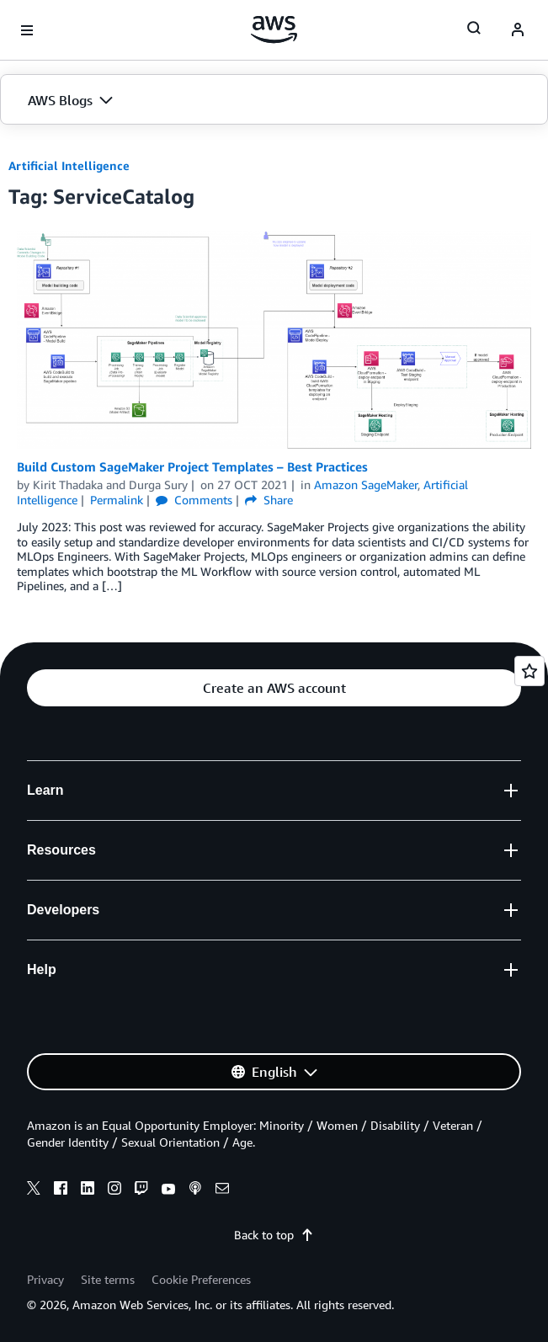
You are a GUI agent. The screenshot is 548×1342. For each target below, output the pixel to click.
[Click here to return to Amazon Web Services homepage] (274, 29)
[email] (222, 1190)
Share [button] (269, 500)
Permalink (116, 500)
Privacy (45, 1279)
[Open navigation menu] (26, 30)
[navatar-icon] (518, 30)
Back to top (274, 1235)
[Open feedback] (529, 671)
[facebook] (60, 1190)
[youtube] (168, 1190)
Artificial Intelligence (69, 165)
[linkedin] (87, 1190)
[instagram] (114, 1190)
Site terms (108, 1279)
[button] (274, 100)
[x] (33, 1190)
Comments (194, 500)
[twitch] (141, 1190)
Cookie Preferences (201, 1279)
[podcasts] (195, 1190)
